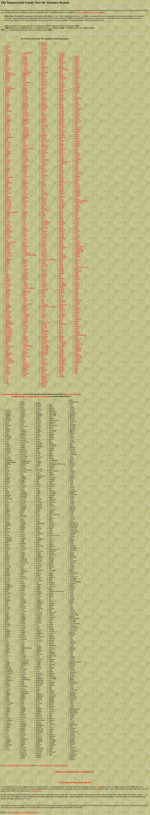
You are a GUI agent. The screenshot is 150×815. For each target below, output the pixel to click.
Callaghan (8, 278)
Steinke (76, 138)
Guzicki (25, 352)
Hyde (42, 130)
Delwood (25, 105)
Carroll (7, 296)
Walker (76, 272)
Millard (61, 67)
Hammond (26, 366)
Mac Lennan (45, 352)
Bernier (7, 163)
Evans (24, 202)
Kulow (43, 226)
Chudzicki (8, 336)
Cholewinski (9, 329)
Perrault (61, 207)
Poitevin (61, 235)
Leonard (43, 282)
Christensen (8, 332)
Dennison (26, 112)
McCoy (43, 329)
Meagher (61, 55)
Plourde (61, 233)
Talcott (76, 175)
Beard (7, 140)
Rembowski (62, 284)
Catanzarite (8, 311)
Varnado (76, 253)
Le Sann (43, 284)
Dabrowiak (26, 73)
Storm (76, 148)
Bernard (7, 161)
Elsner (25, 195)
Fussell (25, 262)
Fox (24, 244)
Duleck (25, 168)
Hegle (43, 64)
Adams (7, 53)
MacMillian (44, 353)
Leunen (43, 291)
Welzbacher (78, 300)
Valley (76, 237)
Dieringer (26, 122)
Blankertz (8, 193)
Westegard (77, 307)
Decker (25, 94)
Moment (61, 85)
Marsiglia (44, 369)
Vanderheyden (78, 246)
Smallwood (77, 98)
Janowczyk (44, 147)
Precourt (61, 245)
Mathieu (43, 376)
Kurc (42, 229)
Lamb (43, 247)
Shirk (76, 80)
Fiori (24, 223)
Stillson (76, 143)
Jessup (43, 161)
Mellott (61, 59)
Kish (42, 196)
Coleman (8, 355)
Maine (43, 355)
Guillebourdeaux (28, 345)
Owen (61, 165)
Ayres (7, 100)
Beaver (7, 144)
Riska (60, 299)
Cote (6, 369)
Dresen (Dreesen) (28, 148)
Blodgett (7, 196)
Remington (62, 285)
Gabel (24, 263)
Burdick (7, 263)
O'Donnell (62, 149)
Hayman (43, 57)
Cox (6, 376)
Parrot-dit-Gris (63, 182)
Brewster (8, 233)
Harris (24, 375)
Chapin (7, 320)
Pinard (61, 226)
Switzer (76, 171)
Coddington (8, 353)
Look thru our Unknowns (11, 394)
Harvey (43, 46)
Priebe (61, 250)
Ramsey (61, 268)
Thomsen (77, 192)
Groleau (25, 344)
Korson (43, 214)
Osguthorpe (62, 163)
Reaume (61, 278)
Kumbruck (44, 228)
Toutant (76, 209)
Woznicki (77, 359)
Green (24, 333)
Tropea (76, 222)
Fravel (25, 250)
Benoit (7, 156)
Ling (42, 299)
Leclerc (43, 272)
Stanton (76, 122)
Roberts (61, 308)
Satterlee (61, 352)
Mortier (61, 104)
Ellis (24, 192)
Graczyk (25, 328)
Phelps (61, 217)
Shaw (76, 66)
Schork (61, 366)
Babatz (7, 104)
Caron (7, 292)
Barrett (7, 127)
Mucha (61, 116)
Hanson (25, 370)
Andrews (8, 76)
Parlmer (61, 181)
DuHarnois (26, 166)
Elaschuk (25, 188)
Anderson (8, 72)
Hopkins (43, 109)
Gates (24, 281)
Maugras (44, 378)
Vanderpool (78, 248)
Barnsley (7, 125)
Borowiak (8, 205)
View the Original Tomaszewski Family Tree (75, 782)
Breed (7, 228)
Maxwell (44, 385)
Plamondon (62, 229)
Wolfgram (77, 347)
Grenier (25, 337)
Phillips (61, 219)
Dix (24, 126)
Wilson (76, 331)
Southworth (78, 108)
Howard (43, 118)
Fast (24, 209)
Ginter (25, 307)
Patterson (62, 193)
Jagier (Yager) (45, 140)
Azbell (7, 102)
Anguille (7, 78)
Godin (24, 312)
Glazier (25, 311)
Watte (76, 290)
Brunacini (8, 249)
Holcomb (44, 98)
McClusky (44, 326)
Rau (60, 275)
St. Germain (62, 343)
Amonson (8, 69)
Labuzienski (45, 234)
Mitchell (61, 76)
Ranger (61, 271)
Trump (76, 225)
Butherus (8, 268)
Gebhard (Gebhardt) (29, 288)
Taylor (76, 178)
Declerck (25, 96)
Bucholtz (8, 254)
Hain (24, 358)
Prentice (61, 249)
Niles (60, 139)
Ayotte (7, 99)
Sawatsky (62, 353)
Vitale (76, 265)
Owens (61, 167)
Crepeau (25, 54)
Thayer (76, 183)
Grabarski (26, 326)
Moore (61, 93)
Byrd (6, 271)
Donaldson (26, 134)
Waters (76, 286)
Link (42, 301)
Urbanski (77, 236)
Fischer (25, 225)
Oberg (61, 146)
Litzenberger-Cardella (48, 306)
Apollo (7, 79)
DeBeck (25, 91)
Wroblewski (78, 361)
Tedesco (76, 180)
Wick (76, 316)
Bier (6, 167)
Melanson (62, 57)
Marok (43, 366)
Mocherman (62, 78)
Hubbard (44, 119)
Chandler (8, 318)
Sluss (76, 96)
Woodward (77, 356)
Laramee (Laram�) (47, 259)
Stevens (76, 140)
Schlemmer (62, 359)
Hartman (44, 43)
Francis (25, 248)
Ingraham (44, 135)
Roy (60, 331)
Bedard (7, 146)
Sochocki (77, 105)
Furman (25, 260)
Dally (24, 80)
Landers (43, 252)
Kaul (42, 180)
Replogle (62, 289)
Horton (43, 114)
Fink (24, 222)
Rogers (61, 317)
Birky (6, 175)
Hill (42, 90)
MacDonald (44, 348)
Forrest (25, 236)
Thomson (77, 194)
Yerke (76, 365)
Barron (7, 128)
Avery (7, 97)
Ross (60, 325)
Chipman (8, 327)
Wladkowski (78, 344)
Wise (75, 337)
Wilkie (76, 325)
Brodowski (8, 236)
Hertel (43, 77)
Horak (43, 111)
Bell (6, 149)
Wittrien (76, 340)
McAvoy (44, 324)
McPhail (43, 343)
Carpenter (8, 294)
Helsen (43, 65)
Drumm (25, 155)
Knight (43, 201)
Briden (7, 235)
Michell (61, 64)
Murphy (61, 123)
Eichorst (25, 187)
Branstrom (8, 226)
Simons (76, 89)
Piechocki (62, 222)
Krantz (43, 217)
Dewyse (25, 117)
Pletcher (61, 231)
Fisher (24, 229)
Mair (42, 357)
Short (76, 82)
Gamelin (25, 269)
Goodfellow (26, 314)
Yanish (76, 363)
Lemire (43, 278)
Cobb (6, 352)
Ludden (43, 317)
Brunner (7, 250)
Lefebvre (44, 273)
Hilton (43, 91)
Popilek (61, 236)
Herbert (43, 71)
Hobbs (43, 97)
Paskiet (61, 188)
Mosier (61, 109)
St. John (61, 346)
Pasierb (61, 186)
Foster (24, 239)
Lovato (43, 315)
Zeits (75, 373)
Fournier (25, 241)
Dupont (25, 173)
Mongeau (62, 86)
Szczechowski (78, 173)
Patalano (61, 189)
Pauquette (62, 196)
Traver (76, 215)
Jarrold (43, 151)
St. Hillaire (62, 345)
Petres (61, 214)
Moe (60, 81)
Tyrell (76, 232)
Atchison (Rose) (10, 88)
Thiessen (77, 187)
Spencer (76, 113)
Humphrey (44, 125)
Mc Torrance (45, 347)
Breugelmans (9, 231)
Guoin (24, 347)
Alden (7, 59)
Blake (7, 186)
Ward (76, 281)
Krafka (43, 215)
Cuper (24, 66)
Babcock (7, 106)
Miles (60, 65)
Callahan (7, 280)
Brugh (7, 245)
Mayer (43, 387)
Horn (42, 112)
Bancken (7, 118)
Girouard (25, 309)
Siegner (76, 84)
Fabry (24, 204)
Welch (76, 297)
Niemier (61, 134)
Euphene (25, 201)
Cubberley (26, 65)
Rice (60, 294)
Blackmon (8, 182)
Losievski (44, 313)
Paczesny (62, 172)
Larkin (43, 261)
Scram (61, 374)
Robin (61, 311)
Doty (24, 143)
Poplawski (62, 238)
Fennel (25, 215)
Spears (76, 112)
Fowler (25, 243)
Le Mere (43, 277)
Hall (24, 361)
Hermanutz (44, 72)
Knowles (44, 203)
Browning (8, 243)
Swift (76, 169)
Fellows (25, 213)
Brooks (7, 238)
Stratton (76, 155)
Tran (75, 213)
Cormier (7, 367)
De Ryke (25, 93)
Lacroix (43, 238)
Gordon (25, 319)
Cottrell (7, 371)
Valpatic (76, 241)
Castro (7, 310)
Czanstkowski (27, 72)
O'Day (61, 147)
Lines (43, 298)
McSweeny (44, 345)
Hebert (43, 62)
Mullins (61, 118)
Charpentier (8, 322)
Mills (60, 71)
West (75, 305)
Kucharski (44, 221)
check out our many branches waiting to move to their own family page (46, 395)
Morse (61, 100)
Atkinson (8, 90)
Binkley (7, 170)
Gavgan (25, 286)
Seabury (76, 56)
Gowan (25, 325)
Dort (24, 141)
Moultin (61, 113)
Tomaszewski (78, 202)
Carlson (7, 291)
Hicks (43, 86)
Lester (43, 287)
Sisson (76, 93)
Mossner (61, 111)
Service (76, 61)
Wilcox (76, 321)
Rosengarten (63, 324)
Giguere (25, 298)
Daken (25, 75)
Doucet (25, 145)
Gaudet (25, 283)
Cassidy (7, 304)
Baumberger (9, 137)
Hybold (43, 128)
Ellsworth (26, 194)
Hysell (43, 132)
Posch (61, 242)
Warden (76, 283)
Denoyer (25, 113)
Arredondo (8, 86)
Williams (77, 326)
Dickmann (26, 119)
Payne (61, 198)
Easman (25, 180)
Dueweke (25, 161)
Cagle (7, 275)
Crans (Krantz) (27, 52)
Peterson (61, 212)
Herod (43, 74)
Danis (24, 84)
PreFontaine (62, 247)
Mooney (61, 92)
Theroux (77, 185)
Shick (76, 79)
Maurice (43, 380)
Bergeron (8, 160)
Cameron (8, 284)
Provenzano (62, 257)
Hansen (25, 368)
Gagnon (25, 265)
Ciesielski (8, 341)
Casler (7, 301)
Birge (6, 174)
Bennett (7, 154)
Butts (6, 270)
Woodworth (78, 358)
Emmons (25, 197)
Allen (6, 64)
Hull (42, 123)
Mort (60, 102)
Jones (43, 166)
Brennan (7, 229)
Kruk (42, 219)
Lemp (43, 280)
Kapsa (43, 177)
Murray (61, 125)
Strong (76, 161)
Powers (61, 243)
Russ (60, 334)
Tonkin (76, 204)
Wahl (76, 269)
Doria (24, 140)
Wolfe (76, 345)
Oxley (61, 168)
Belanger (8, 147)
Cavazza (7, 313)
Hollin (43, 102)
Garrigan (25, 279)
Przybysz (62, 259)
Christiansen (9, 334)
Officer (61, 151)
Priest (60, 252)
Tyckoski (77, 230)
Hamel (25, 363)
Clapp (7, 345)
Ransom (61, 273)
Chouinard (8, 331)
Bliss (6, 195)
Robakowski (63, 304)
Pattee (61, 191)
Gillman (25, 305)
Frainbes (25, 246)
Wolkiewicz (78, 349)
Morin (61, 97)
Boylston (8, 221)
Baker (7, 114)
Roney (61, 318)
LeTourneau (45, 289)
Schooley (62, 362)
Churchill (8, 339)
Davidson (26, 86)
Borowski (8, 207)
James (43, 144)
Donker (25, 138)
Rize (60, 303)
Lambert (43, 248)
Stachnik (77, 119)
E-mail (98, 787)
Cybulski (25, 70)
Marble (43, 360)
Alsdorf (7, 67)
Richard (61, 296)
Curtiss (25, 68)
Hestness (44, 79)
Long (42, 308)
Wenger (76, 302)
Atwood (7, 92)
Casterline (8, 306)
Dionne (25, 124)
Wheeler (77, 312)
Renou (61, 287)
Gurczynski (26, 349)
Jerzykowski (45, 159)
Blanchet (7, 189)
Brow (6, 240)
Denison (25, 108)
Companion (8, 359)
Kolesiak (44, 208)
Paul (60, 195)
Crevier (25, 58)
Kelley (43, 182)
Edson (24, 181)
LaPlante (44, 257)
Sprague (76, 115)
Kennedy (44, 186)
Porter (61, 240)
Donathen (26, 136)
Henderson (44, 67)
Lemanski (44, 275)
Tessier (76, 181)
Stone (76, 147)
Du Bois (25, 157)
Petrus (61, 215)
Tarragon (77, 176)
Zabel (76, 370)
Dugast (25, 164)
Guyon (25, 351)
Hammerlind (26, 365)
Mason (43, 373)
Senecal (76, 58)
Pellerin (61, 202)
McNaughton (45, 341)
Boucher (7, 210)
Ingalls (43, 133)
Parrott (61, 184)
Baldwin (7, 116)
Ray (60, 277)
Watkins (76, 288)
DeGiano (25, 98)
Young (76, 368)
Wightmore (77, 319)
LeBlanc (43, 270)
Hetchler (43, 81)
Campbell (8, 285)
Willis (76, 330)
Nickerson (62, 132)
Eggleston (26, 183)
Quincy (61, 261)
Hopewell (44, 107)
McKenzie (44, 336)
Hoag (42, 95)
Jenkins (43, 156)
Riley (60, 297)
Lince (43, 294)
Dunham (25, 169)
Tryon (76, 227)
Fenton (25, 218)
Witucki (76, 342)
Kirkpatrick (44, 194)
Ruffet (61, 332)
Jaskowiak (44, 153)
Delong (25, 101)
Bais (6, 113)
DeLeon (25, 99)
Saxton (61, 355)
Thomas (76, 188)
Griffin (25, 338)
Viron (76, 262)
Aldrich (7, 60)
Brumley (7, 247)
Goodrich (25, 318)
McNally (44, 340)
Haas (24, 354)
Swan (76, 166)
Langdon (44, 255)
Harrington (26, 373)
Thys (75, 197)
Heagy (43, 60)
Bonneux (8, 200)
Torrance (77, 206)
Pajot (60, 175)
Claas (6, 343)
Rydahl (61, 338)
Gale (24, 267)
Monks (61, 88)
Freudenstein (27, 253)
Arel (6, 83)
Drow (24, 154)
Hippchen (44, 93)
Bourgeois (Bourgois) (11, 212)
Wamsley (77, 279)
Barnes (7, 123)
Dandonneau (26, 82)
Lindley (43, 296)
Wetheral (77, 309)
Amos (7, 71)
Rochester (62, 315)
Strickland (77, 159)
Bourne (7, 214)
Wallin (76, 274)
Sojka (76, 106)
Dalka (24, 79)
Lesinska (44, 285)
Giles (24, 302)
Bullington (8, 259)
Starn (76, 126)
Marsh (43, 367)
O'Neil (61, 154)
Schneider (62, 360)
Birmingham (9, 177)
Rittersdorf (62, 301)
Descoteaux (26, 115)
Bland (7, 191)
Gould (24, 323)
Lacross (43, 240)
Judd (42, 168)
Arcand (7, 81)
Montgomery (63, 90)
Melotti (61, 60)
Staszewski (77, 127)
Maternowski (45, 374)
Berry (6, 165)
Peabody (61, 200)
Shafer (76, 63)
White (76, 314)
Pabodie (61, 170)
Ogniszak (62, 153)
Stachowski (78, 120)
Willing (76, 328)
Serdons (76, 59)
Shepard (76, 72)
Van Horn (77, 244)
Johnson (43, 163)
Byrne (7, 273)
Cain (6, 277)
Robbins (61, 306)
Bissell (7, 181)
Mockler (61, 79)
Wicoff (76, 318)
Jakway (43, 142)
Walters (76, 277)
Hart (24, 377)
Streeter (76, 157)
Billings (7, 168)
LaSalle (43, 263)
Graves (25, 331)
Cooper (7, 364)
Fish (24, 227)
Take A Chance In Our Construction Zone (17, 765)
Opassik (61, 158)
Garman (25, 277)
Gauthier (25, 284)
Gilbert (25, 300)
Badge (7, 107)
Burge (7, 264)
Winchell (77, 333)
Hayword (44, 58)
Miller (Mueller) (64, 69)
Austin (7, 95)
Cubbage (25, 63)
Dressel (25, 150)
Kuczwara (44, 224)
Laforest (43, 245)
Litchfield (44, 305)
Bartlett (7, 130)
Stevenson (77, 141)
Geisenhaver (26, 291)
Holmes (43, 104)
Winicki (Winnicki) (80, 335)
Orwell (61, 160)
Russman (62, 336)
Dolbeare (25, 129)
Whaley (76, 311)
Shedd (76, 68)
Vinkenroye (78, 260)
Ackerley (8, 50)
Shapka (76, 65)
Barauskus (8, 120)
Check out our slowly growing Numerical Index (51, 765)
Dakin (24, 77)
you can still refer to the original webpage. (90, 12)
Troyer (76, 223)
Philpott (61, 221)
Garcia (25, 270)
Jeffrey (43, 154)
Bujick (7, 257)
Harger (25, 372)
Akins (7, 57)
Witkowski (77, 338)
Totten (76, 208)
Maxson (43, 383)
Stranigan (77, 154)
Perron (61, 209)
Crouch (25, 61)
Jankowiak (44, 146)
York (75, 366)
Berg (6, 158)
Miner (61, 72)
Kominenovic (45, 210)
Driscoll (25, 152)
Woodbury (77, 354)
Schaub (61, 357)
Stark (76, 124)
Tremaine (77, 218)
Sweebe (76, 168)
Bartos (7, 132)
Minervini (62, 74)
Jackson (43, 139)
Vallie (76, 239)
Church (7, 338)
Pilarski (61, 224)
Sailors (61, 339)
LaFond (43, 243)
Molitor (61, 83)
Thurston (77, 195)
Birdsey (7, 172)
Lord (42, 312)
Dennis (25, 110)
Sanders (61, 350)
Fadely (25, 206)
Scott (60, 372)
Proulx (61, 254)
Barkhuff (7, 121)
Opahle (61, 156)
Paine (60, 174)
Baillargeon (8, 111)
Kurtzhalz (44, 231)
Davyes (25, 89)
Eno (24, 199)
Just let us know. (36, 791)
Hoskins (43, 116)
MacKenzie (44, 350)
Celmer (7, 315)
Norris (61, 142)
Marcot (43, 362)
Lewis (43, 292)
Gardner (25, 274)
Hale (24, 359)
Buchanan (8, 252)
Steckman (77, 131)
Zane (75, 372)
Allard (7, 62)
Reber (61, 280)
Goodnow (26, 316)
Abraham (8, 46)
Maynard (62, 53)
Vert (75, 258)
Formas (25, 234)
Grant (24, 330)
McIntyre (44, 334)
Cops (6, 366)
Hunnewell (44, 126)
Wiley (76, 323)
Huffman (44, 121)
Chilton (7, 325)
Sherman (77, 73)
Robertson (62, 310)
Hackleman (26, 356)
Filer (24, 220)
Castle (7, 308)
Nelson (61, 130)
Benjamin (8, 153)
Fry (24, 258)
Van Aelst (77, 243)
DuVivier (25, 176)
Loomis (43, 310)
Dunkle (25, 171)
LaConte (43, 236)
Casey (7, 299)
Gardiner (25, 272)
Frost (24, 256)
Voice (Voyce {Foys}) (81, 267)
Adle (6, 55)
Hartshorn (44, 44)
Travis (76, 216)
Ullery (76, 234)
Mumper (61, 121)
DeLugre (25, 103)
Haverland (44, 53)
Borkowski (8, 203)
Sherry (76, 75)
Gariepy (25, 276)
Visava (76, 263)
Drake (24, 147)
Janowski (44, 149)
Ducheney (26, 159)
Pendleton (62, 205)
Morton (61, 106)
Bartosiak (8, 134)
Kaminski (44, 175)
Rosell (61, 322)
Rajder (61, 264)
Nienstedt (62, 135)
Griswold (25, 342)
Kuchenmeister (45, 222)
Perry (60, 210)
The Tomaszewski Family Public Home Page (23, 812)
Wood (76, 352)
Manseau (44, 359)
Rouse (61, 327)
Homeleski (44, 105)
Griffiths (25, 340)
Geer (24, 290)
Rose (60, 320)
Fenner (25, 216)
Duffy (24, 162)
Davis (24, 87)
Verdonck (77, 256)
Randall (61, 270)
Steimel (76, 136)
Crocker (25, 59)
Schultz (61, 371)
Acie (6, 48)
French (25, 251)
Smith (76, 99)
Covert (7, 374)
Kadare (43, 172)
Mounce (61, 114)
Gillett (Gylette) (28, 304)
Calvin (7, 282)
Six (75, 94)
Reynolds (62, 292)
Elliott (24, 190)
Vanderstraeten (79, 250)
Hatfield (43, 50)
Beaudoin (8, 142)
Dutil (24, 175)
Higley (43, 88)
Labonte (43, 233)
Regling (61, 282)
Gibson (25, 295)
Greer (24, 335)
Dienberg (25, 120)
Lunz (42, 320)
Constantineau (9, 360)
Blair (6, 184)
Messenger (62, 62)
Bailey (7, 109)
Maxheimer (44, 381)
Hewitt (43, 83)
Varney (76, 255)
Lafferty (43, 241)
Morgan (61, 95)
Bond (6, 198)
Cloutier (7, 350)
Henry (43, 69)
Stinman (76, 145)
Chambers (8, 317)
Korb (42, 212)
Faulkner (25, 211)
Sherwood (77, 77)
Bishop (7, 179)
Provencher (62, 256)
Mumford (62, 120)
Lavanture (44, 266)
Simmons (77, 87)
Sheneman (77, 70)
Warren (76, 284)
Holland (43, 100)
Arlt (6, 85)
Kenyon (43, 189)
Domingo (25, 131)
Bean (6, 139)
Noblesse (62, 140)
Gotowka (25, 321)
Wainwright (78, 270)
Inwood (43, 137)
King (42, 191)
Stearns (76, 129)
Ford (24, 232)
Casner (7, 303)
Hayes (43, 55)
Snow (76, 101)
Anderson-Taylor (10, 74)
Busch (7, 266)
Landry (43, 254)
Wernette (77, 304)
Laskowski (44, 265)
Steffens (76, 134)
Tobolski (77, 199)
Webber (76, 293)
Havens (43, 51)
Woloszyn (77, 351)
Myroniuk (62, 127)
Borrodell (8, 209)
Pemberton (62, 203)
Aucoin (7, 93)
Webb (76, 291)
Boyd (6, 219)
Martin (43, 371)
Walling (76, 276)
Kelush (43, 184)
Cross (6, 379)
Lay (42, 268)
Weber (76, 295)
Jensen (43, 158)
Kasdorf (43, 179)
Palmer (61, 177)
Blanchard (8, 188)
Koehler (43, 205)
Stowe (76, 152)
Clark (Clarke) (9, 346)
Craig (6, 383)
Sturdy (76, 164)
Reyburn (61, 291)
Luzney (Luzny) (46, 322)
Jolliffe (43, 165)
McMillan (44, 338)
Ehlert (24, 185)
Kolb (42, 207)
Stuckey (76, 162)
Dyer (24, 178)
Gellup (25, 293)
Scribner (61, 376)
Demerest (26, 106)
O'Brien (61, 144)
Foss (24, 237)
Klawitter (44, 198)
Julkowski (44, 170)
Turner (76, 229)
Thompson (77, 190)
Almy (6, 65)
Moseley (61, 107)
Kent (42, 187)
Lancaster (44, 250)
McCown (44, 327)
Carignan (8, 289)
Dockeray (26, 127)
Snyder (76, 103)
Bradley (7, 222)
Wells (76, 298)
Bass (6, 135)
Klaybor (43, 200)
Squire (76, 117)
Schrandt (61, 367)
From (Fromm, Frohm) (30, 255)
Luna (42, 319)
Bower (7, 215)
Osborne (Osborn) (64, 161)
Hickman (44, 84)
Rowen (61, 329)
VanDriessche (78, 251)
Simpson (77, 91)
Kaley (43, 173)
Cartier (7, 297)
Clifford (7, 348)
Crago (7, 378)
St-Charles (62, 341)
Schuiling (62, 369)
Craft (6, 381)
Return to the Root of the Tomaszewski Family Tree (75, 772)
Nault (60, 128)
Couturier (8, 372)
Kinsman (44, 193)
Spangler (77, 110)
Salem (61, 348)
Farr (24, 208)
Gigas (24, 297)
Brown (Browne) (10, 242)
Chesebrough (9, 324)
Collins (7, 357)
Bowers (7, 217)
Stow (76, 150)
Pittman (61, 228)
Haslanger (44, 48)
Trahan (76, 211)
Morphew (62, 99)
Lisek (43, 303)
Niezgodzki (62, 137)
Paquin (61, 179)
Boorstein (8, 202)
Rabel (60, 263)
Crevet (25, 56)
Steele (76, 133)
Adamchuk (8, 52)
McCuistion (44, 331)
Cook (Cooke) (9, 362)
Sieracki (76, 86)
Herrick (43, 76)
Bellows (7, 151)
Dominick (26, 133)
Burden (7, 261)
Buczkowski (9, 256)
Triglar (76, 220)
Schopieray (62, 364)
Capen (7, 287)
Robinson (62, 313)
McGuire (44, 333)
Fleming (25, 230)
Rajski (61, 266)
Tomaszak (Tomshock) (81, 201)
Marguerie (44, 364)
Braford (7, 224)
